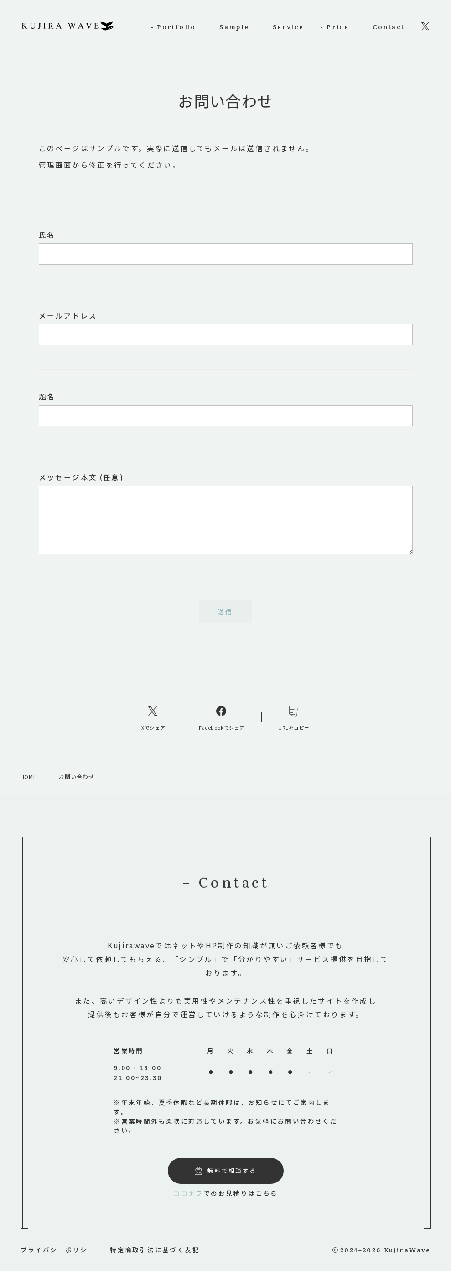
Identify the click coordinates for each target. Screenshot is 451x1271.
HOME (29, 776)
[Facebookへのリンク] (222, 717)
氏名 (226, 247)
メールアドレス (226, 327)
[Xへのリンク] (153, 717)
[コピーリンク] (294, 717)
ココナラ (186, 1193)
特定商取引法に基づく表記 (155, 1249)
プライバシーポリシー (58, 1249)
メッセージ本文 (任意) (226, 513)
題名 (226, 408)
